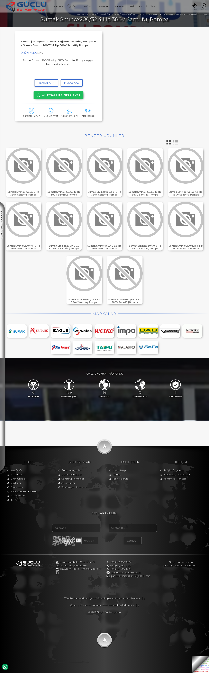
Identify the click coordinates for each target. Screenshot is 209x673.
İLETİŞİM (150, 6)
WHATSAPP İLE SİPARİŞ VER (58, 95)
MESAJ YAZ (71, 82)
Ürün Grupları (18, 478)
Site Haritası (17, 495)
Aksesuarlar (68, 483)
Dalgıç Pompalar (71, 474)
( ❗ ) (142, 598)
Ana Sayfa (16, 470)
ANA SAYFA (58, 6)
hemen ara (46, 82)
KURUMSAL (120, 6)
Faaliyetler (16, 487)
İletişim (14, 500)
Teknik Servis (120, 478)
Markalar (15, 483)
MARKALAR (104, 6)
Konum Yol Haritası (174, 478)
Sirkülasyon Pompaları (74, 487)
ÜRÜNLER (89, 6)
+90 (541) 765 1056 (120, 569)
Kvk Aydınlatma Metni (23, 491)
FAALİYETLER (135, 6)
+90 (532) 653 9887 (120, 562)
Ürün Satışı (119, 470)
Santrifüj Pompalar (72, 478)
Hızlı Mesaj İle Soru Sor (176, 474)
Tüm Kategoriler (71, 470)
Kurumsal (16, 474)
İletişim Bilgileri (172, 470)
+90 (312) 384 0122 (120, 565)
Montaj (116, 474)
